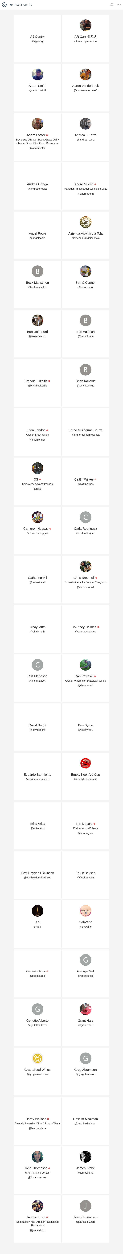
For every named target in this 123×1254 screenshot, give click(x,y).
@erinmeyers (85, 833)
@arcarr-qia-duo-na (85, 41)
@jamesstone (85, 1172)
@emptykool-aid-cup (85, 779)
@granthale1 (85, 1025)
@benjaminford (37, 336)
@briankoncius (85, 385)
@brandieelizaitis (37, 385)
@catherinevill (37, 582)
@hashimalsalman (85, 1123)
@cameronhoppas (37, 533)
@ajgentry (37, 41)
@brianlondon (37, 439)
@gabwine (85, 926)
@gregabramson (85, 1074)
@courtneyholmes (85, 631)
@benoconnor (86, 287)
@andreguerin (85, 193)
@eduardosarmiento (37, 779)
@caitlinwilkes (86, 484)
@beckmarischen (37, 287)
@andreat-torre (85, 139)
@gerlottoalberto (37, 1025)
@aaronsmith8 (37, 90)
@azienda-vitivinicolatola (85, 238)
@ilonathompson (37, 1177)
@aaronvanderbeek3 (86, 90)
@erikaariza (37, 828)
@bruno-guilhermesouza (85, 434)
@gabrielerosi (37, 975)
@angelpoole (37, 238)
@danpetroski (86, 685)
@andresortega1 (37, 188)
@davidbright (37, 729)
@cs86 (37, 488)
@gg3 (37, 926)
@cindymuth (37, 631)
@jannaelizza (37, 1230)
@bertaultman (86, 336)
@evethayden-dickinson (37, 877)
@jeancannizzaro (85, 1221)
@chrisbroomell (85, 587)
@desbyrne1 (85, 729)
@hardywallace (37, 1128)
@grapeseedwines (37, 1074)
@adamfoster (37, 148)
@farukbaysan (85, 877)
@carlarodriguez (85, 533)
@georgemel (85, 975)
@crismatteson (37, 680)
